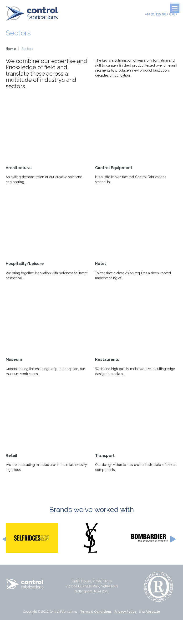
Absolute (153, 611)
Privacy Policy (125, 611)
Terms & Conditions (96, 611)
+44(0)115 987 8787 (161, 14)
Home (11, 49)
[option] (32, 537)
